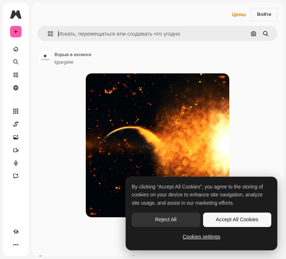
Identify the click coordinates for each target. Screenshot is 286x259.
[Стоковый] (16, 75)
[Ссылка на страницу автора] (45, 57)
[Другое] (16, 244)
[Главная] (16, 49)
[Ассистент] (16, 176)
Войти (264, 14)
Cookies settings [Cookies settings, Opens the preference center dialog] (201, 237)
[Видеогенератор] (16, 150)
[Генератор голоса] (16, 163)
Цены (239, 14)
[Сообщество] (16, 88)
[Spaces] (16, 124)
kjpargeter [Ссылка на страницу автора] (64, 62)
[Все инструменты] (16, 111)
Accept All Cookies (237, 219)
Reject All (166, 219)
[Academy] (16, 231)
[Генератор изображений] (16, 137)
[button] (47, 33)
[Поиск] (16, 62)
